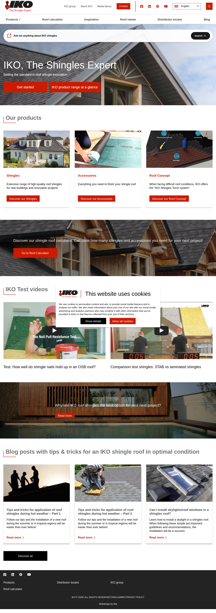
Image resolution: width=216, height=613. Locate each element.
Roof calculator (12, 593)
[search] (209, 10)
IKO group (70, 10)
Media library (104, 10)
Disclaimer (118, 601)
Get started (25, 91)
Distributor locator (68, 586)
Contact (123, 10)
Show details (93, 321)
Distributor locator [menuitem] (170, 23)
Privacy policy (135, 601)
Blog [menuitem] (207, 23)
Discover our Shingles (23, 202)
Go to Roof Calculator (35, 257)
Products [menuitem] (13, 23)
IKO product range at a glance (75, 91)
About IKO (86, 10)
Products (9, 586)
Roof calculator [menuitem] (52, 23)
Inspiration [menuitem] (91, 23)
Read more (65, 419)
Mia (115, 608)
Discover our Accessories (96, 202)
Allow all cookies (122, 321)
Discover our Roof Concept (169, 202)
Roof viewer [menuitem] (128, 23)
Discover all (25, 560)
